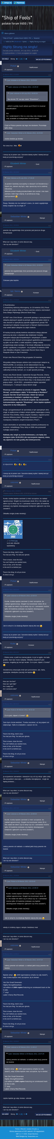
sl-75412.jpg (12, 541)
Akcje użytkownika (43, 59)
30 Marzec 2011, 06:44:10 (11, 704)
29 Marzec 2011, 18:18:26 (11, 459)
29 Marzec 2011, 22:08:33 (13, 491)
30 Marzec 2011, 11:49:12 (11, 954)
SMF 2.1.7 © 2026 (21, 1134)
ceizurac (14, 482)
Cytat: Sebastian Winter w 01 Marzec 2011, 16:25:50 (25, 133)
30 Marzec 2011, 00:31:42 (11, 652)
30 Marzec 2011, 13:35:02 (11, 1041)
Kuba (13, 643)
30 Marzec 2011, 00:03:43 (11, 589)
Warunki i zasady (26, 1129)
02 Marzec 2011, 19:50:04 (11, 259)
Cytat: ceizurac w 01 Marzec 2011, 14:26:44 (23, 87)
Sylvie (24, 42)
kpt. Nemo (15, 291)
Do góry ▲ (35, 1129)
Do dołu (5, 59)
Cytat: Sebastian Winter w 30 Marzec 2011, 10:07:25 (25, 960)
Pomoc (17, 1129)
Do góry (5, 1114)
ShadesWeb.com (33, 1136)
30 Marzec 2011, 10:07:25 (11, 808)
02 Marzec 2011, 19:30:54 (11, 225)
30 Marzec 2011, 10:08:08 (11, 875)
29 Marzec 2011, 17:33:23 (11, 300)
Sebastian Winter (18, 216)
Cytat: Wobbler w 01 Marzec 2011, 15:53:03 (22, 80)
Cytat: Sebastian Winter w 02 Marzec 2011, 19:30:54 (25, 265)
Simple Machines (33, 1134)
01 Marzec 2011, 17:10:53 (11, 74)
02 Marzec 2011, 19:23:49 (11, 172)
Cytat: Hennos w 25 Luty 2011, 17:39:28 (20, 178)
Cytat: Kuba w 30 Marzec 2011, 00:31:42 (21, 710)
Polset (13, 66)
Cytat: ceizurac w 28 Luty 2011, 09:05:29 (24, 93)
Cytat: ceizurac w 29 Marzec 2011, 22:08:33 (22, 596)
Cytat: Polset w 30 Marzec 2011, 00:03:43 (21, 881)
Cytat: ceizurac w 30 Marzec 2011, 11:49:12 (22, 1047)
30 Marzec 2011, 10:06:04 (11, 771)
